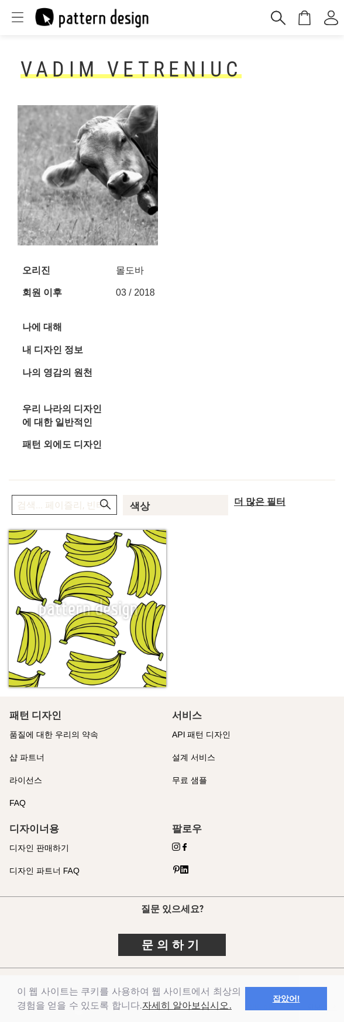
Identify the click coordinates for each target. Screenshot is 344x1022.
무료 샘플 (189, 780)
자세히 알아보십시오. (187, 1005)
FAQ (17, 803)
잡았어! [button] (286, 998)
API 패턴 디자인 (201, 734)
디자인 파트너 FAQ (44, 870)
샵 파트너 (26, 757)
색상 (140, 506)
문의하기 (172, 945)
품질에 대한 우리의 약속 (53, 734)
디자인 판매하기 (39, 848)
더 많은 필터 (259, 501)
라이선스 (25, 780)
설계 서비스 (193, 757)
